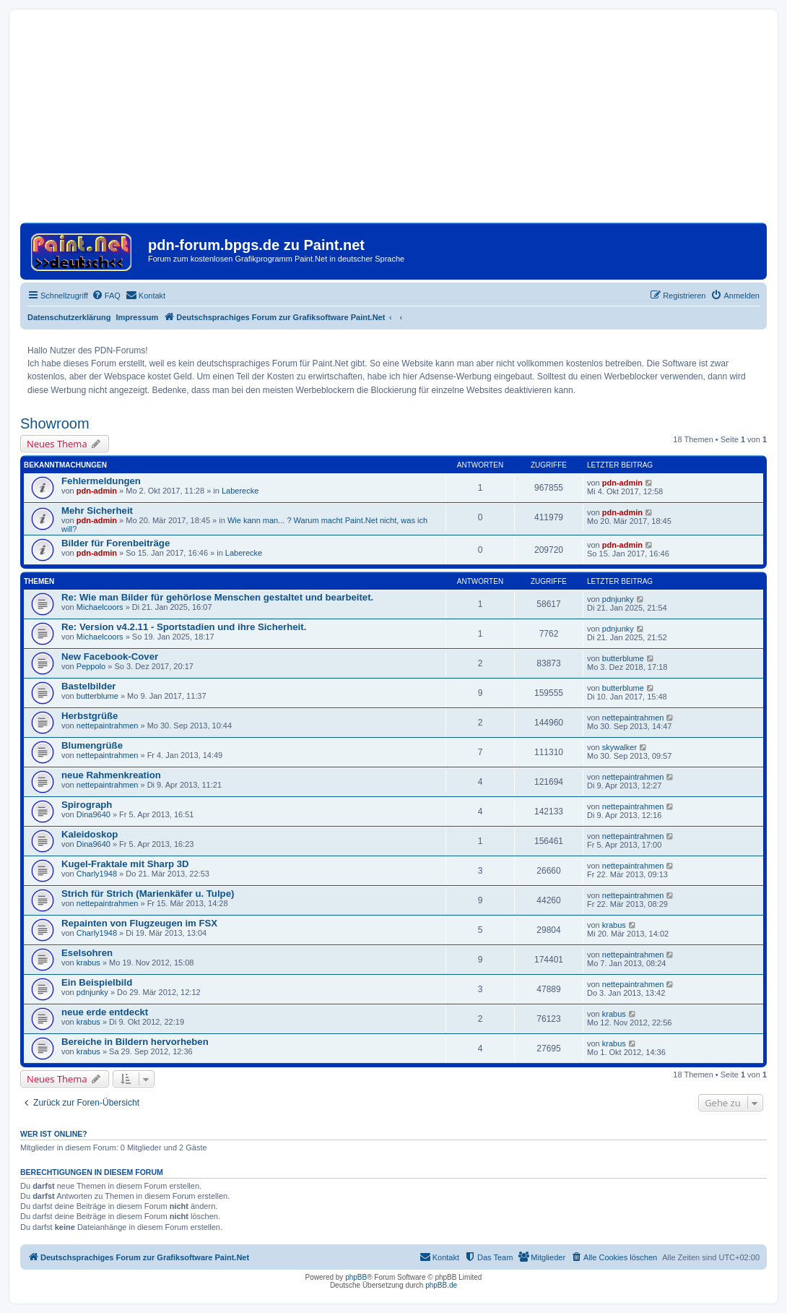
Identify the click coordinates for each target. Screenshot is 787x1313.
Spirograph (86, 804)
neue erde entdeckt (104, 1012)
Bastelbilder (88, 686)
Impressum (137, 317)
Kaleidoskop (89, 834)
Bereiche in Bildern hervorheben (135, 1041)
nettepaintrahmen (108, 725)
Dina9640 (93, 814)
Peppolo (91, 666)
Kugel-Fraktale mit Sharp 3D (125, 863)
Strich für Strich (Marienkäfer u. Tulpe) (147, 893)
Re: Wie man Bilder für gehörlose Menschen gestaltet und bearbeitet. (217, 597)
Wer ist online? (53, 1133)
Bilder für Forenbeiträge (115, 543)
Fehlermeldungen (101, 480)
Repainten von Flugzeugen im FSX (139, 923)
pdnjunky (618, 599)
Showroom (55, 423)
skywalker (619, 747)
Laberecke (240, 490)
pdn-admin (97, 490)
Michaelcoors (100, 607)
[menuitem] (106, 295)
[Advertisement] (393, 121)
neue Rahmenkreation (111, 775)
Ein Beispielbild (96, 982)
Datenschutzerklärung (69, 317)
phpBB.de (441, 1285)
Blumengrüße (92, 745)
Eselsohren (87, 952)
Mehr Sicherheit (97, 510)
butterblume (623, 658)
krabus (614, 925)
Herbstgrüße (89, 715)
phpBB (356, 1277)
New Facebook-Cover (109, 656)
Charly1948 (97, 873)
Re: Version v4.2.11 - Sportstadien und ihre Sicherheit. (183, 626)
